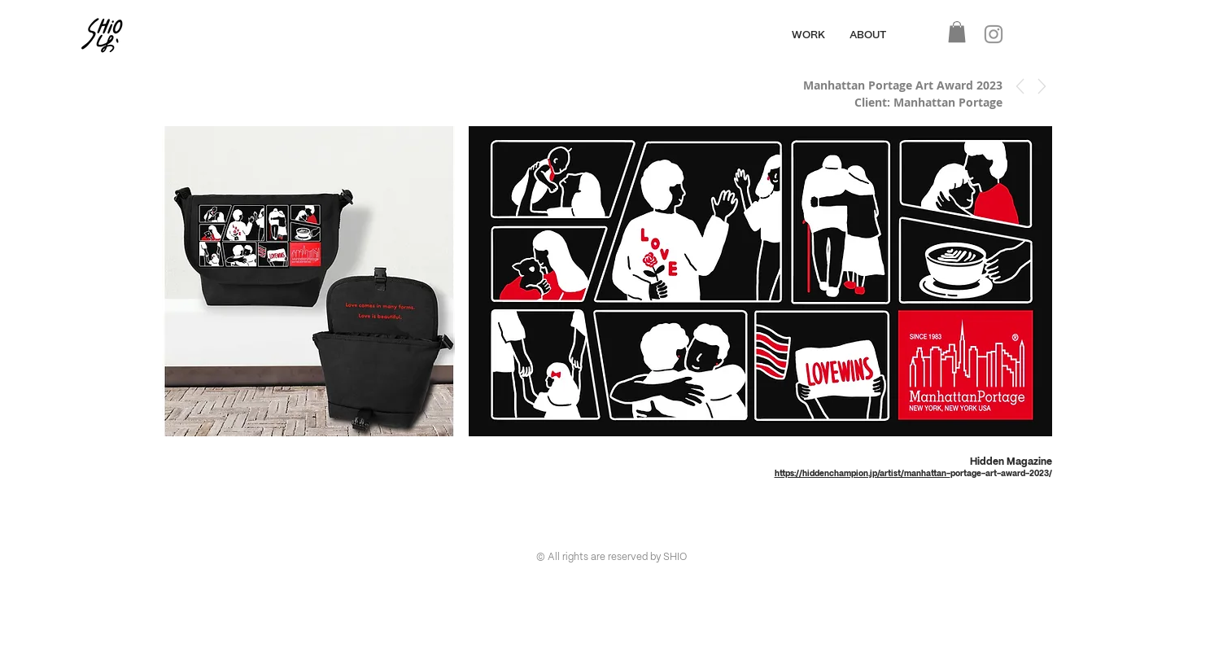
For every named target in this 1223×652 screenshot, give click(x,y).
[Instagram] (993, 34)
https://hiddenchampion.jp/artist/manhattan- (862, 473)
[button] (957, 31)
